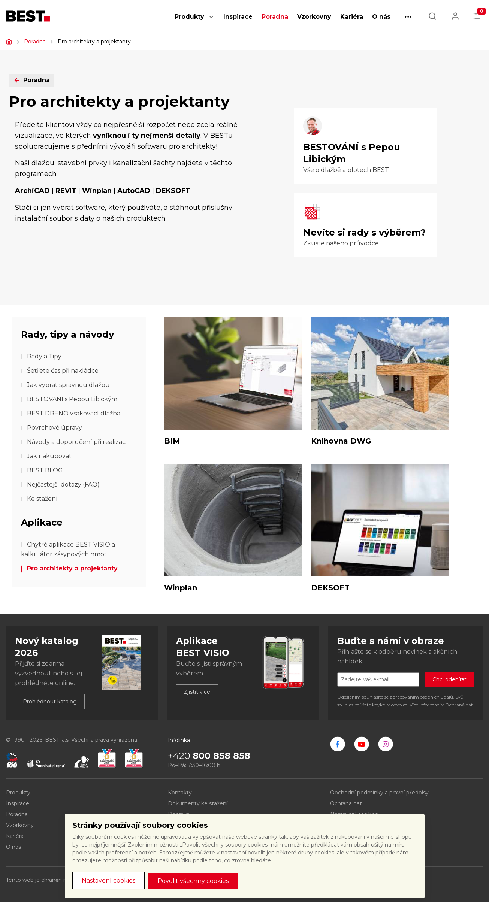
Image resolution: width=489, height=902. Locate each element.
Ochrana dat (346, 803)
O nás (381, 16)
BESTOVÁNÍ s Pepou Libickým (72, 399)
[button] (211, 21)
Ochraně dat (459, 705)
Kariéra (351, 16)
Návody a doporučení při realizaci (77, 441)
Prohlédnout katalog (50, 701)
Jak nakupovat (49, 456)
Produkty (189, 16)
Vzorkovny (314, 16)
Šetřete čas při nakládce (63, 370)
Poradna (275, 16)
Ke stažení (42, 498)
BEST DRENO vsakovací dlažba (73, 413)
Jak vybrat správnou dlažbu (68, 384)
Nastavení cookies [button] (108, 880)
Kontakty (180, 792)
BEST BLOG (45, 470)
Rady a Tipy (44, 356)
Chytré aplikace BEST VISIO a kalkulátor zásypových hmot (68, 549)
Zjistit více (197, 691)
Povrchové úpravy (54, 427)
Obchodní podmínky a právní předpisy (379, 792)
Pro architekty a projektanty (72, 568)
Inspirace (238, 16)
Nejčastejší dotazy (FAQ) (63, 484)
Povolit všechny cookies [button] (193, 880)
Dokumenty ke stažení (197, 803)
